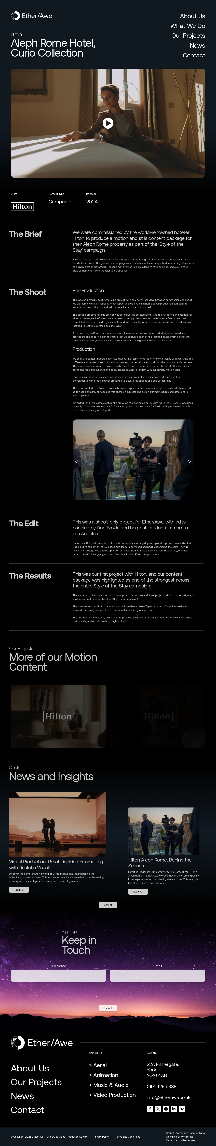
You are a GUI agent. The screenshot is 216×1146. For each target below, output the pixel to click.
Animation (105, 1075)
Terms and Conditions (127, 1136)
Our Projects (188, 35)
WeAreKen (187, 1136)
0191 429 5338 (162, 1086)
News (197, 45)
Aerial (100, 1065)
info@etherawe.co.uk (168, 1097)
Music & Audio (111, 1085)
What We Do (187, 25)
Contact (194, 55)
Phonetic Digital (196, 1133)
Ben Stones (188, 1140)
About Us (192, 16)
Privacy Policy (101, 1136)
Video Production (114, 1095)
